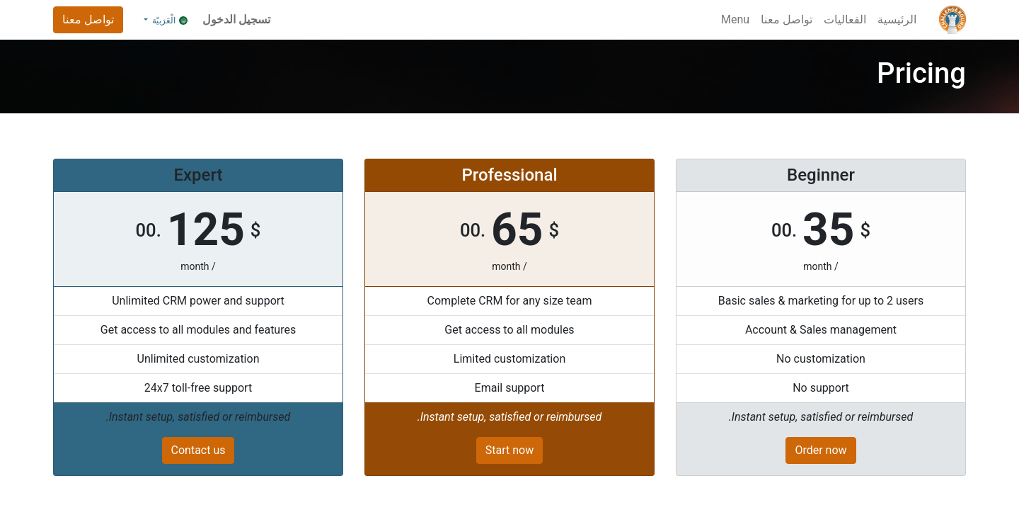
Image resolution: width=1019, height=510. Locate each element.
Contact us (198, 450)
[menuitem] (897, 20)
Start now (509, 450)
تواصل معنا (88, 19)
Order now (820, 450)
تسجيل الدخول (236, 19)
